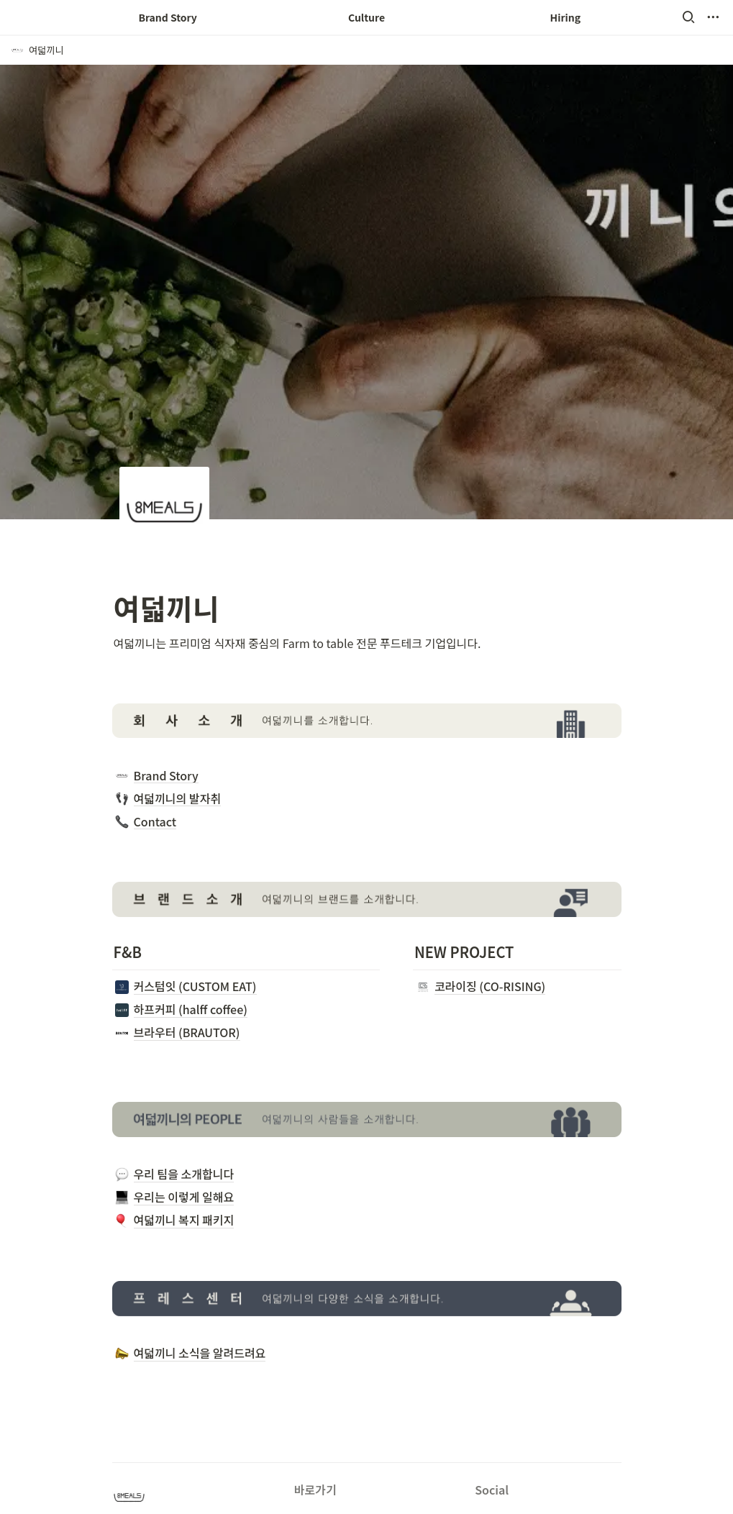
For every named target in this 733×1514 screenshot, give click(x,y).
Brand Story (167, 17)
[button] (688, 17)
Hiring (565, 17)
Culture (366, 17)
